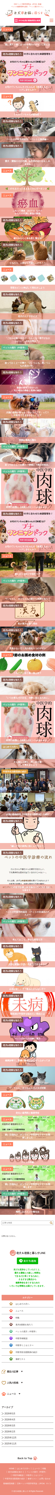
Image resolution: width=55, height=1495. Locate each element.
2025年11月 (11, 1443)
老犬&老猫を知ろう (16, 1472)
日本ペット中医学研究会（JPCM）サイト (34, 1483)
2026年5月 (10, 1413)
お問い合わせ (44, 1479)
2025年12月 (11, 1437)
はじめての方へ (23, 1468)
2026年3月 (10, 1425)
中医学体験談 (18, 1475)
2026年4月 (10, 1419)
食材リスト (32, 1479)
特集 (44, 1468)
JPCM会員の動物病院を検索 (29, 20)
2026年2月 (10, 1431)
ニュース (36, 1468)
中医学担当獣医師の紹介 (15, 1479)
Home (12, 1468)
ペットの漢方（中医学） (37, 1472)
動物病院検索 (9, 1483)
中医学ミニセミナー (34, 1475)
